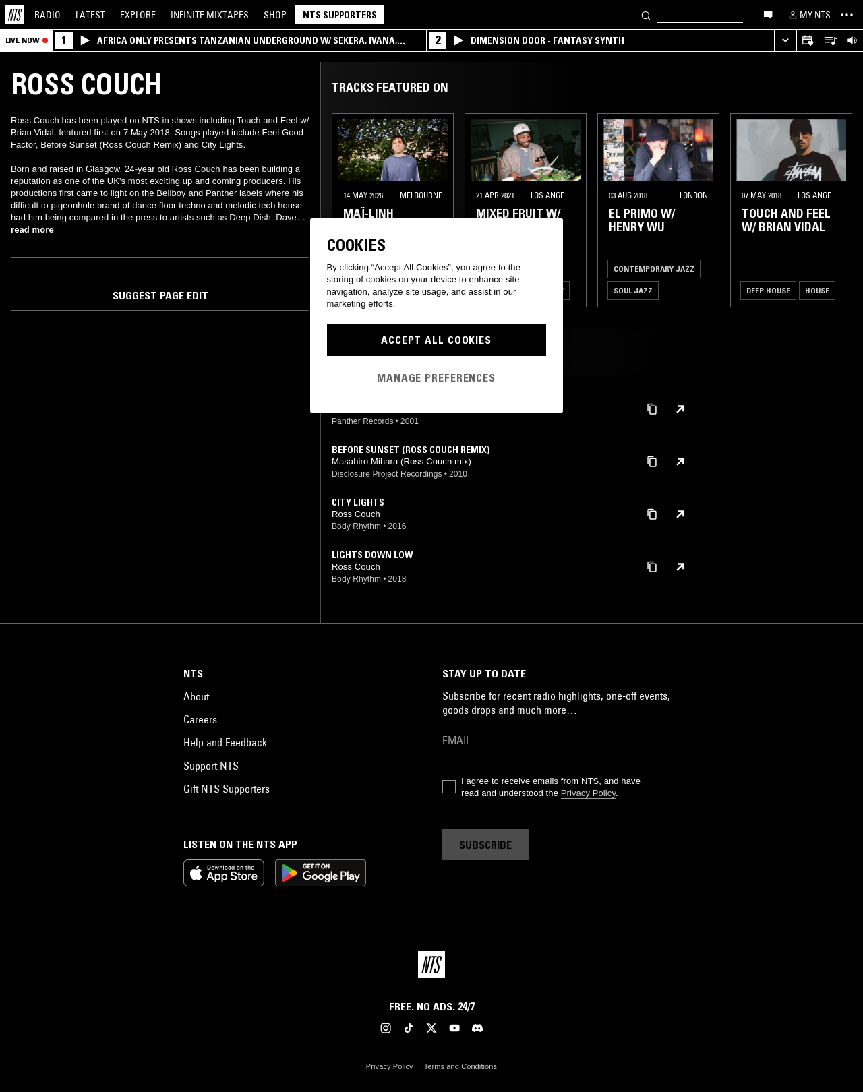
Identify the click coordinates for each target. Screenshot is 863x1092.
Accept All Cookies (436, 339)
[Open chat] (768, 14)
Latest (90, 15)
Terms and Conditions (460, 1066)
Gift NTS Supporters (226, 788)
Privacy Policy (588, 793)
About (196, 696)
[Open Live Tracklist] (830, 41)
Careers (200, 719)
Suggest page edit (160, 295)
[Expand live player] (785, 41)
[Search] (646, 14)
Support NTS (211, 765)
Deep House (768, 290)
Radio (47, 15)
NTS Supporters (340, 15)
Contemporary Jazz (654, 269)
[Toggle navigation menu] (847, 14)
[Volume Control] (852, 41)
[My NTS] (808, 15)
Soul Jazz (633, 290)
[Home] (14, 14)
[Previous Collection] (837, 210)
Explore (138, 15)
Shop (275, 15)
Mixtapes (210, 15)
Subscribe (485, 844)
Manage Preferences (436, 377)
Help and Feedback (225, 742)
